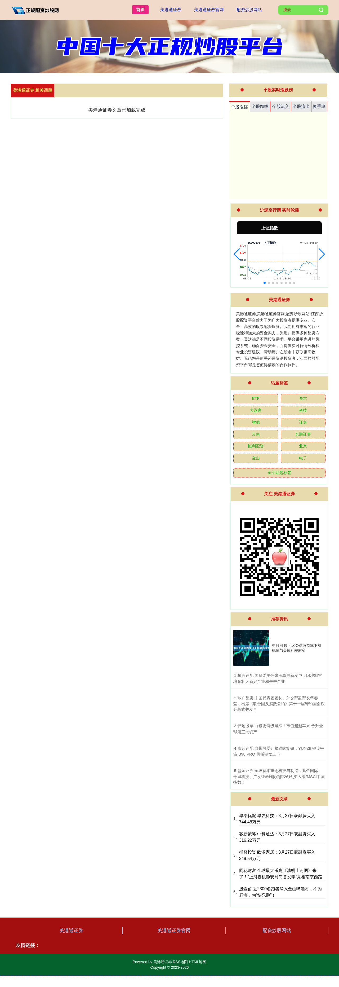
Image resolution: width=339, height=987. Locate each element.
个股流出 (301, 106)
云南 (256, 434)
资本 (303, 398)
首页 (140, 9)
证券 (303, 422)
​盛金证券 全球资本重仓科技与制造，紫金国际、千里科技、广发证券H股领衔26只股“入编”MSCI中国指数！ (279, 776)
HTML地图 (197, 962)
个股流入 (280, 106)
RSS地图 (180, 962)
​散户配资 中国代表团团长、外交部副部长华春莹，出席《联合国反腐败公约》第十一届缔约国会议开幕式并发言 (279, 704)
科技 (303, 410)
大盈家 (256, 410)
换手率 (319, 106)
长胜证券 (303, 434)
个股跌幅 (260, 106)
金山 (256, 458)
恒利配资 (256, 446)
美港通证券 (170, 9)
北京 (303, 446)
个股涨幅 (239, 107)
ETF (255, 398)
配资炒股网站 (249, 9)
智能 (256, 422)
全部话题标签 (279, 472)
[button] (236, 254)
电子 (303, 458)
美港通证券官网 (209, 9)
